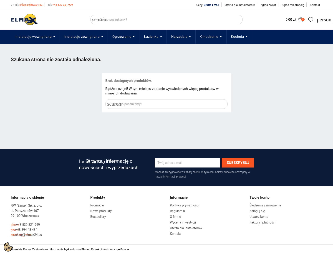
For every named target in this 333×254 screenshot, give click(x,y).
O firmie (175, 216)
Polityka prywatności (184, 205)
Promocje (97, 205)
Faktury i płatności (262, 222)
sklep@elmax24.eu (26, 4)
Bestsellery (98, 216)
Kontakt (315, 5)
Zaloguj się (257, 211)
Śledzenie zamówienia (265, 205)
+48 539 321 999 (60, 4)
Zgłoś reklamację (293, 5)
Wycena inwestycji (183, 222)
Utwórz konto (259, 216)
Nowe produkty (101, 211)
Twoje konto (260, 197)
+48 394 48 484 (24, 230)
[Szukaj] (166, 19)
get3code (122, 249)
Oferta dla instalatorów (240, 5)
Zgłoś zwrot (268, 5)
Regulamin (177, 211)
